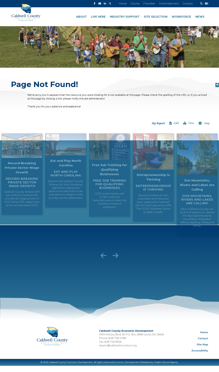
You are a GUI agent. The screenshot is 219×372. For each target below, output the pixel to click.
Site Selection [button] (155, 16)
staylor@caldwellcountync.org (118, 345)
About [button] (81, 16)
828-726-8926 (113, 341)
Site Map (202, 344)
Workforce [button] (181, 16)
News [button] (199, 16)
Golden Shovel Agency (166, 362)
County (134, 3)
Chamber (149, 3)
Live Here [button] (98, 16)
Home (123, 3)
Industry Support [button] (125, 16)
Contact (187, 3)
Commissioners (169, 3)
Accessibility (199, 350)
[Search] (200, 3)
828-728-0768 (117, 338)
